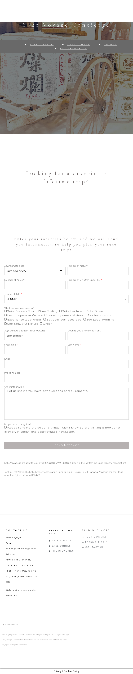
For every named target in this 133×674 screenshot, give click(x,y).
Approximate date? (14, 266)
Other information (14, 387)
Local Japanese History (65, 315)
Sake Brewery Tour (20, 311)
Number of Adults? (14, 280)
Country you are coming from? (84, 331)
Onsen (48, 323)
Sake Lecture (72, 311)
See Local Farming (100, 319)
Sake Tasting (48, 311)
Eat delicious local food (64, 319)
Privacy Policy (11, 625)
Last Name (74, 345)
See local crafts (99, 315)
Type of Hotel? (12, 294)
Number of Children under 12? (84, 280)
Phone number (12, 373)
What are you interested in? (19, 308)
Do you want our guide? (17, 424)
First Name (10, 345)
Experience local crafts (24, 319)
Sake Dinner (95, 311)
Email (7, 359)
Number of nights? (77, 266)
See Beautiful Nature (22, 323)
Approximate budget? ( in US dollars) (24, 331)
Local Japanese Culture (25, 315)
